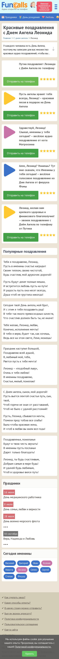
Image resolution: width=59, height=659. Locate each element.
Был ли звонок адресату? (18, 613)
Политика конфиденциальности (21, 618)
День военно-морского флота (21, 521)
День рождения (31, 17)
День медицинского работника (22, 497)
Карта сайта (11, 629)
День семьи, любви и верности (21, 509)
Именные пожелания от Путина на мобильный (44, 6)
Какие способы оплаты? (17, 602)
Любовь (49, 17)
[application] (8, 67)
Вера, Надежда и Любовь (19, 538)
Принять (29, 654)
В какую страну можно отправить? (23, 608)
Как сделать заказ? (14, 597)
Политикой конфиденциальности (33, 646)
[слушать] (9, 68)
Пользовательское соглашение (21, 624)
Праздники (11, 17)
